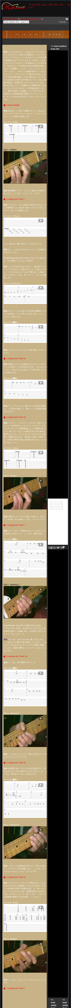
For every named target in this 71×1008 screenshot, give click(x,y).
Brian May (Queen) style (31, 19)
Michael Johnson (10, 19)
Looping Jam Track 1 (14, 199)
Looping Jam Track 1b (14, 417)
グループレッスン (56, 5)
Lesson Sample (11, 105)
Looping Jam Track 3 (14, 988)
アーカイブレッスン (38, 5)
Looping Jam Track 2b (14, 763)
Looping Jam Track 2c (14, 877)
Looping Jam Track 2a (15, 656)
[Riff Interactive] (13, 6)
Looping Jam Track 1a (14, 358)
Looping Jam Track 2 (14, 525)
